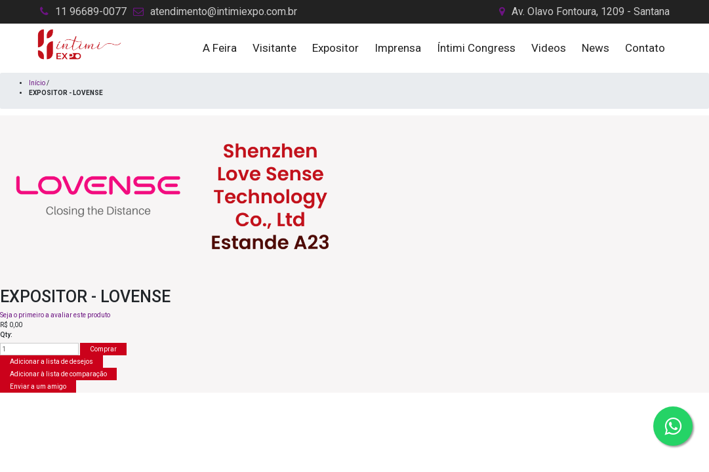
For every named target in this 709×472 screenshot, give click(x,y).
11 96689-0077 (91, 11)
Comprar (103, 349)
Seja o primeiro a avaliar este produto (55, 315)
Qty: (6, 334)
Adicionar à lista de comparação (58, 374)
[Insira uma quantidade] (39, 349)
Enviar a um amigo (38, 386)
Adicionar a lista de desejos (51, 361)
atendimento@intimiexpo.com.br (223, 11)
